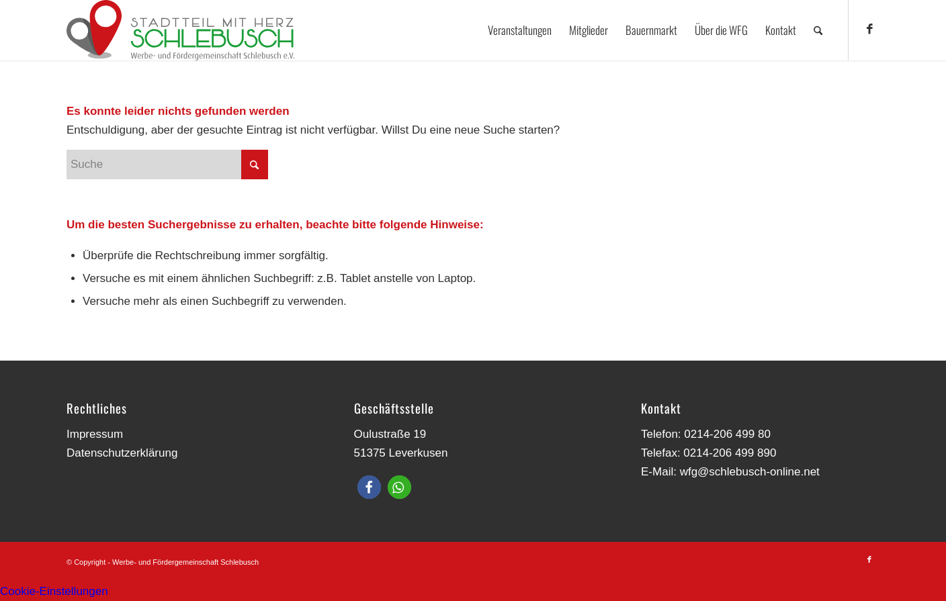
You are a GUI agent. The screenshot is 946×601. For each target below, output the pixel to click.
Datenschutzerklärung (122, 453)
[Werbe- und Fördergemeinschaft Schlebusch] (180, 30)
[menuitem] (519, 30)
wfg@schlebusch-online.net (750, 471)
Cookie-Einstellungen (54, 591)
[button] (369, 487)
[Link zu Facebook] (869, 29)
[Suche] (818, 30)
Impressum (95, 434)
